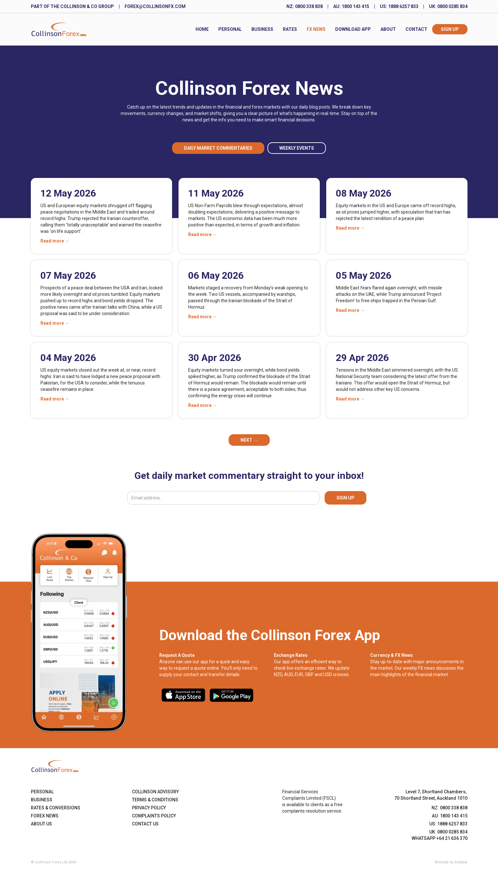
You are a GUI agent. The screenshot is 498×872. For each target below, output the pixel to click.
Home (202, 29)
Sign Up (450, 29)
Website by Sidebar (451, 862)
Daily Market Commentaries (218, 148)
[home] (59, 29)
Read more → (54, 240)
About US (41, 823)
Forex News (44, 815)
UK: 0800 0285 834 (448, 6)
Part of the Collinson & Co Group (72, 6)
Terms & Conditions (155, 799)
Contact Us (145, 823)
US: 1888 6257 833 (399, 6)
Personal (230, 29)
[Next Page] (249, 440)
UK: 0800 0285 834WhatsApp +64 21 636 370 (439, 835)
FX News (316, 29)
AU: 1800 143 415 (351, 6)
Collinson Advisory (155, 791)
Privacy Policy (149, 807)
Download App (353, 29)
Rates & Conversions (55, 807)
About (388, 29)
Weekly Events (296, 148)
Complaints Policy (154, 815)
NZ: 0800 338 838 (304, 6)
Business (262, 29)
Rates (290, 29)
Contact (416, 29)
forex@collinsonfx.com (155, 6)
